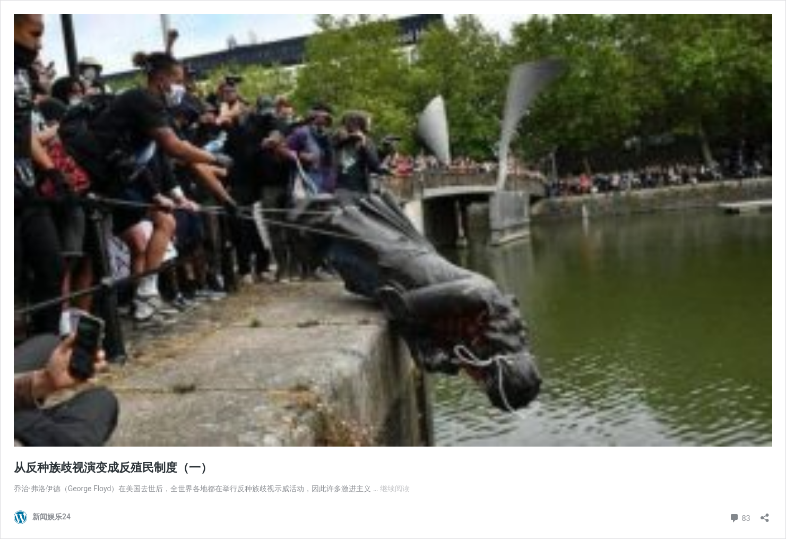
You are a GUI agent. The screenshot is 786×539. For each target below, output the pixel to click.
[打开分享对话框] (764, 514)
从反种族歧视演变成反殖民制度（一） (113, 467)
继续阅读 (395, 488)
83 (739, 517)
